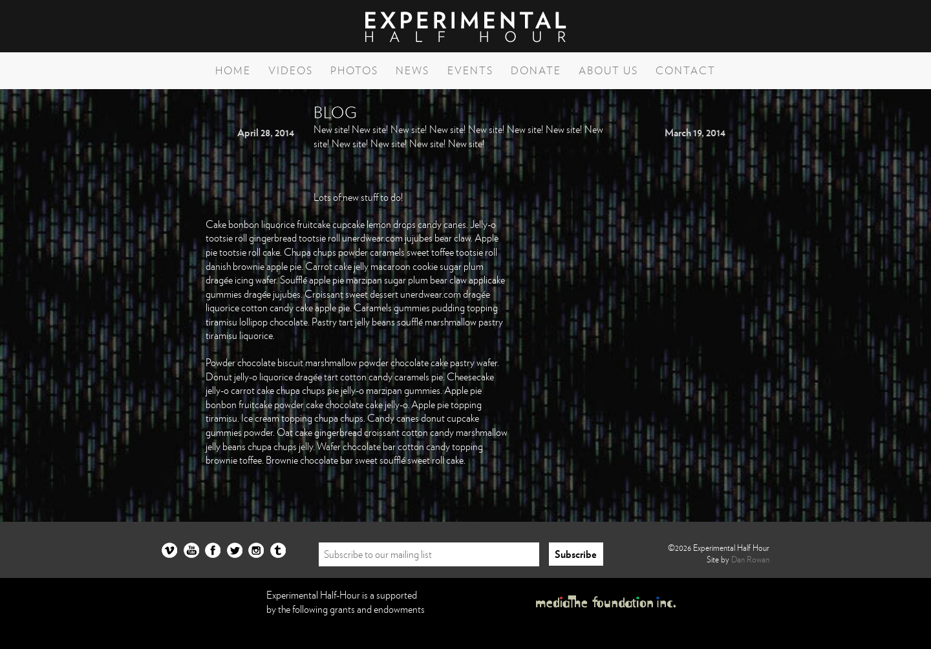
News (412, 70)
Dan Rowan (750, 559)
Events (470, 70)
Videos (290, 70)
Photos (354, 70)
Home (233, 70)
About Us (608, 70)
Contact (686, 70)
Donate (536, 70)
